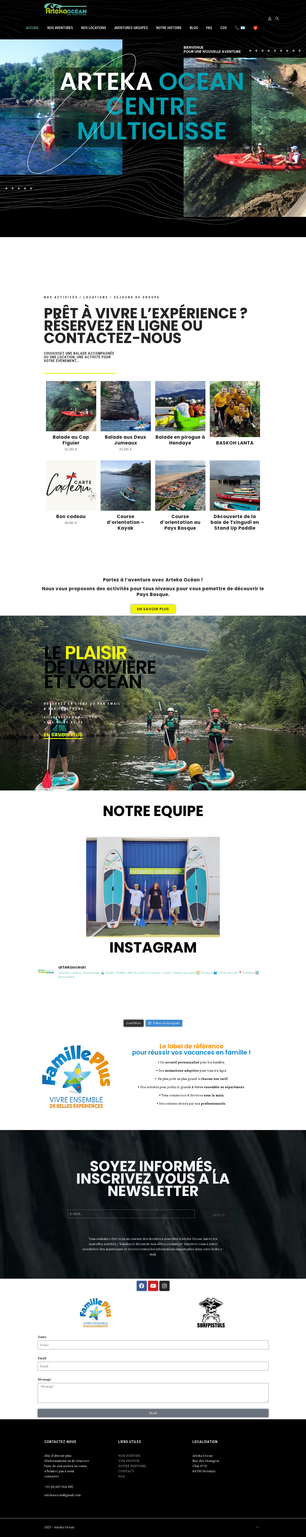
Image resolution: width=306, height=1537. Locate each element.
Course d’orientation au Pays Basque (180, 522)
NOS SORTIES (129, 1456)
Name (42, 1337)
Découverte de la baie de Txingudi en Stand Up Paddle (235, 522)
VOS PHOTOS (129, 1461)
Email (42, 1358)
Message (44, 1379)
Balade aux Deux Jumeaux (125, 440)
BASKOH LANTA (235, 443)
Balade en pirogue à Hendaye (180, 440)
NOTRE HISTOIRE (132, 1466)
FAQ (121, 1476)
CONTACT (126, 1471)
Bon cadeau (71, 516)
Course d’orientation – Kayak (125, 522)
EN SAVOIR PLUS (63, 735)
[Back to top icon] (257, 1527)
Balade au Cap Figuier (71, 440)
